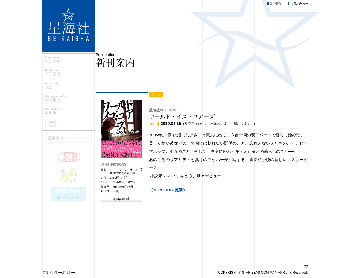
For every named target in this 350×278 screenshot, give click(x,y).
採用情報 (275, 3)
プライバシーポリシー (58, 272)
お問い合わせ (299, 3)
